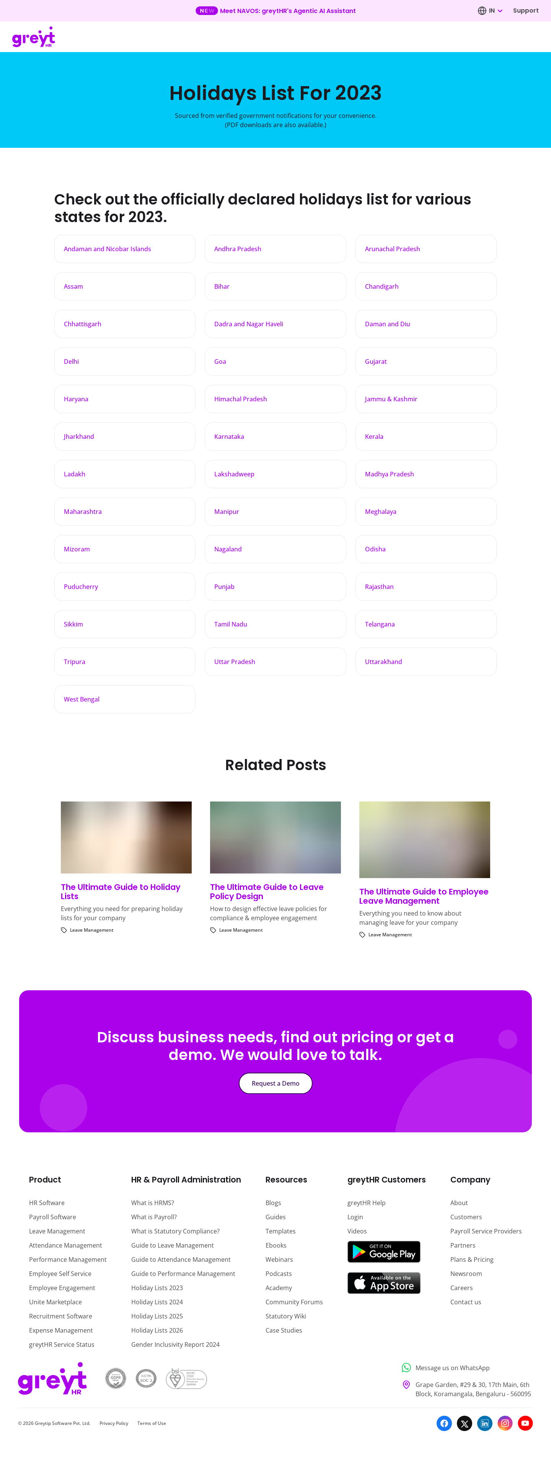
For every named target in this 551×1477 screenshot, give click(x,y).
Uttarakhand (383, 662)
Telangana (380, 624)
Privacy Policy (113, 1423)
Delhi (71, 361)
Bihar (222, 286)
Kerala (374, 436)
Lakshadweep (234, 474)
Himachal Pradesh (240, 399)
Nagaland (228, 549)
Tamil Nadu (230, 624)
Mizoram (77, 549)
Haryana (76, 399)
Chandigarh (382, 286)
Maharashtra (83, 511)
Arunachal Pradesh (392, 249)
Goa (220, 361)
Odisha (375, 549)
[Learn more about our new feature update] (276, 10)
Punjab (224, 586)
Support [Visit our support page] (526, 10)
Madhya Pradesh (389, 474)
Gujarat (376, 361)
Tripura (74, 662)
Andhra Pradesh (237, 249)
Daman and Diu (387, 324)
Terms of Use (151, 1423)
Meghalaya (380, 511)
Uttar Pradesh (234, 662)
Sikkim (73, 624)
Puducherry (81, 586)
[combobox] (495, 10)
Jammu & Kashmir (391, 399)
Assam (73, 286)
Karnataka (229, 436)
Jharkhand (79, 436)
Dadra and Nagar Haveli (248, 324)
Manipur (226, 511)
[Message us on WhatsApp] (465, 1367)
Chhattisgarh (82, 324)
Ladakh (74, 474)
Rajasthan (379, 586)
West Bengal (81, 699)
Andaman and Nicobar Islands (107, 249)
